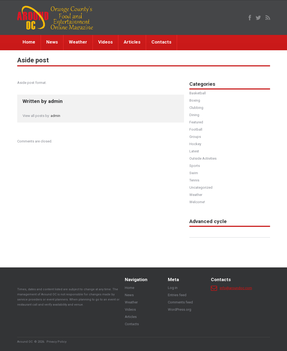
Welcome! (197, 202)
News (52, 42)
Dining (194, 115)
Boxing (194, 100)
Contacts (161, 42)
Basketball (197, 93)
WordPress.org (179, 309)
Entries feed (177, 295)
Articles (132, 42)
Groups (195, 137)
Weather (78, 42)
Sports (194, 166)
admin (55, 101)
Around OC (25, 341)
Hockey (195, 144)
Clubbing (196, 108)
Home (29, 42)
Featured (196, 122)
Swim (193, 173)
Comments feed (180, 302)
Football (195, 129)
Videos (105, 42)
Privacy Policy (56, 341)
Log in (173, 288)
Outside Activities (203, 158)
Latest (194, 151)
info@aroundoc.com (236, 288)
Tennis (194, 180)
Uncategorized (200, 187)
